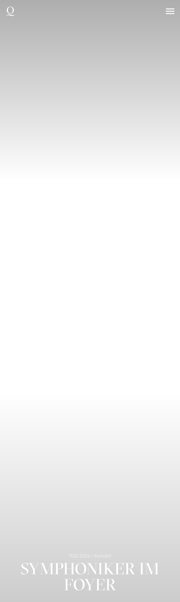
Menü (170, 11)
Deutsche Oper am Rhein (10, 11)
